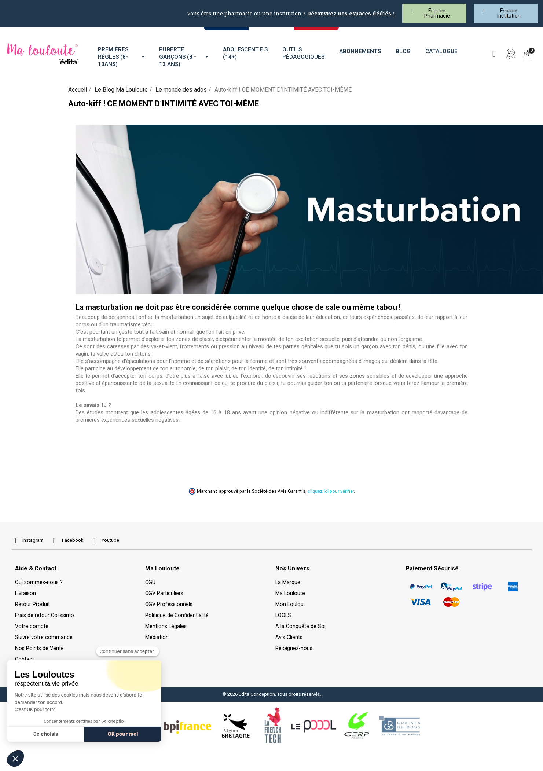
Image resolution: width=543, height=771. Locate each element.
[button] (434, 13)
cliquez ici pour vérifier (331, 491)
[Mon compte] (511, 54)
